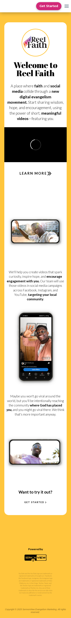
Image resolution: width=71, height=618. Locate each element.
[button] (67, 6)
